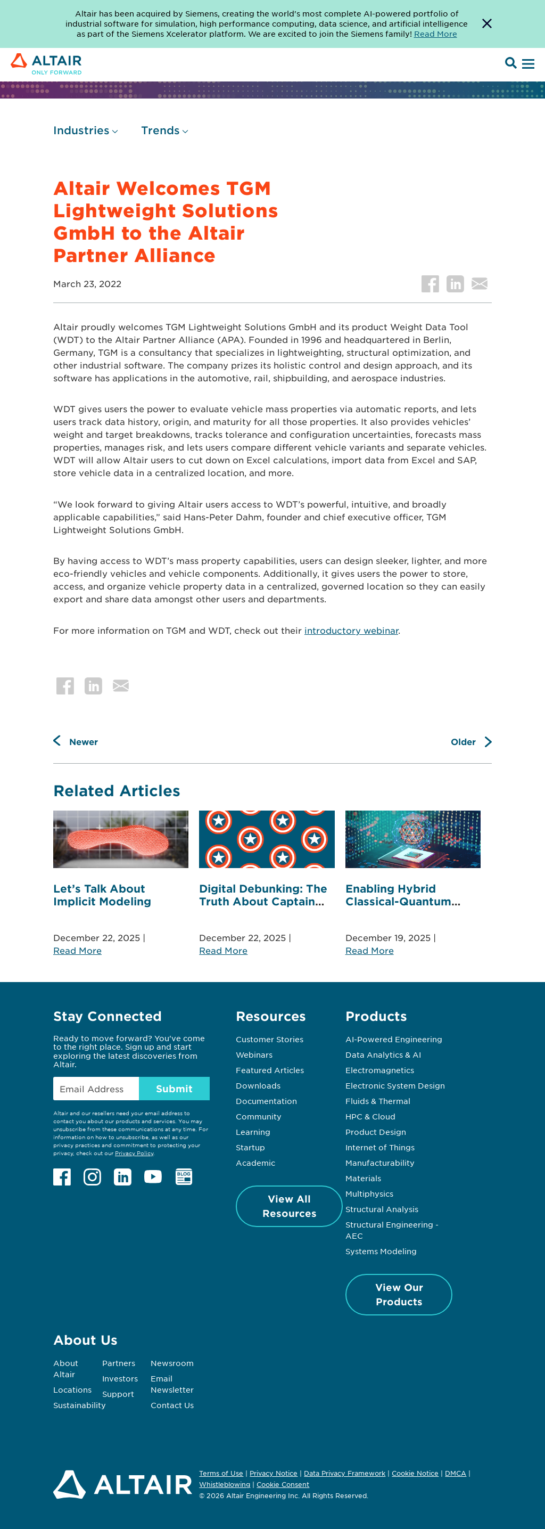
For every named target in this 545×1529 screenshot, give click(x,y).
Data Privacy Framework (344, 1473)
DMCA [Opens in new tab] (455, 1473)
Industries (81, 130)
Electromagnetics (379, 1070)
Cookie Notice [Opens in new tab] (415, 1473)
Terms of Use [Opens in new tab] (221, 1473)
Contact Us (172, 1405)
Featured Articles (270, 1070)
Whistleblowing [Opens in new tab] (224, 1484)
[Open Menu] (526, 64)
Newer (83, 741)
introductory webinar (351, 630)
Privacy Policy (134, 1152)
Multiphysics (369, 1193)
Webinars (254, 1054)
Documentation (266, 1101)
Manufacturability (380, 1162)
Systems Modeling (381, 1251)
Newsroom (172, 1363)
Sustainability (79, 1405)
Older (463, 741)
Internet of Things (380, 1147)
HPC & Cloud (370, 1116)
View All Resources (289, 1206)
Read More (77, 950)
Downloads (258, 1085)
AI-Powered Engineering (393, 1039)
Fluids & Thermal (377, 1101)
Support (118, 1394)
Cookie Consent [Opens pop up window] (283, 1485)
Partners (118, 1363)
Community (259, 1116)
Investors (120, 1378)
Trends (160, 130)
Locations (72, 1389)
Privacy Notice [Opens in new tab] (274, 1473)
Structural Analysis (381, 1209)
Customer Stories (269, 1039)
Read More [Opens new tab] (435, 33)
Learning (253, 1131)
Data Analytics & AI (383, 1054)
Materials (363, 1178)
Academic (255, 1162)
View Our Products (399, 1294)
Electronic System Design (395, 1085)
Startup (250, 1147)
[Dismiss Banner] (487, 24)
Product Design (375, 1131)
